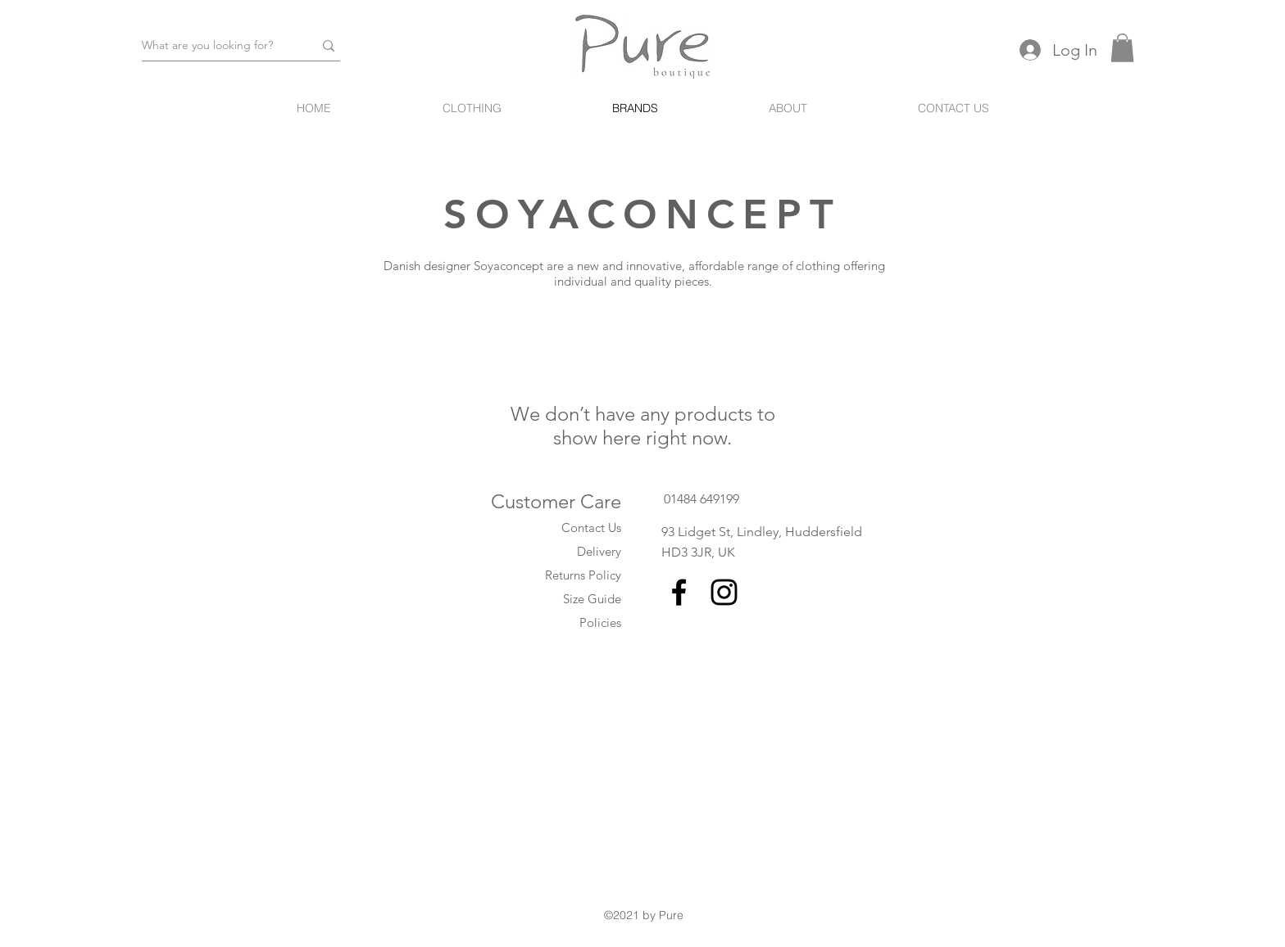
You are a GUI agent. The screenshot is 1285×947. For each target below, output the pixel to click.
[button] (1122, 48)
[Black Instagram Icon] (724, 592)
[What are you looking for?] (215, 46)
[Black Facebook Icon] (679, 592)
